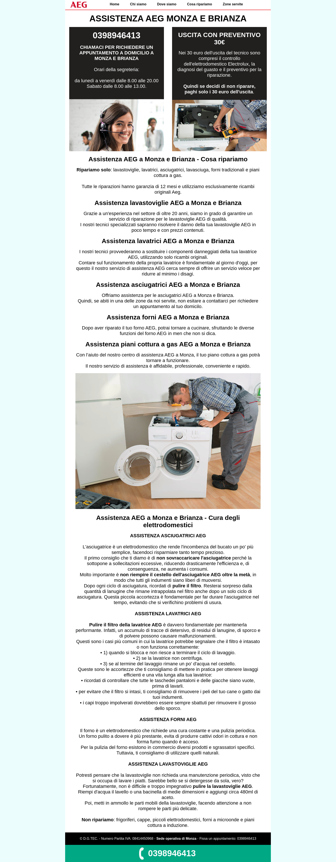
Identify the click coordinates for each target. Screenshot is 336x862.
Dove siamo (166, 4)
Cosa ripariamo (199, 4)
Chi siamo (138, 4)
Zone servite (233, 4)
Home (114, 4)
